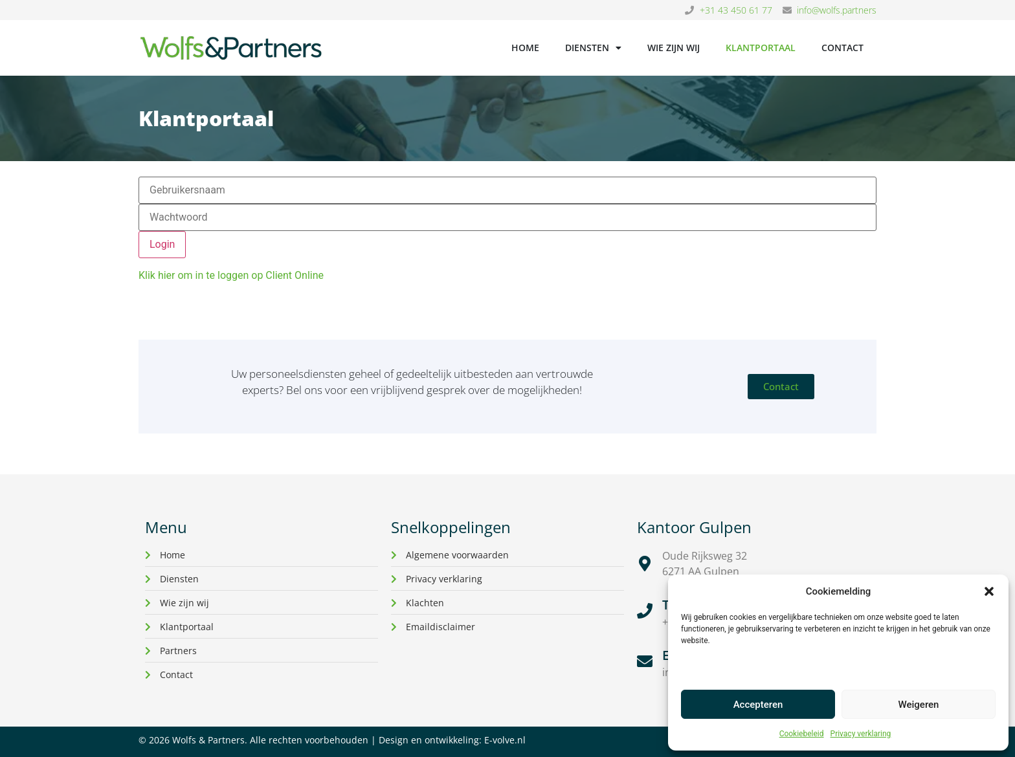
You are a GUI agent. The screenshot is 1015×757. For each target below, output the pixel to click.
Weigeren (918, 704)
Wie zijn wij (673, 47)
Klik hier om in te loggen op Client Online (231, 275)
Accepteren (758, 704)
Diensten (593, 48)
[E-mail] (644, 661)
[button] (989, 591)
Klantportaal (761, 47)
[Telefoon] (644, 611)
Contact (842, 47)
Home (525, 47)
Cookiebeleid (801, 733)
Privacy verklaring (861, 733)
